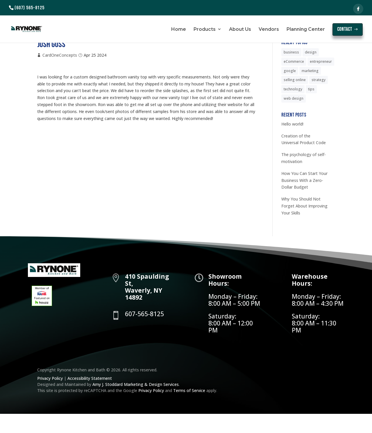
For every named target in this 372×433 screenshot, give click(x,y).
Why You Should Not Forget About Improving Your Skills (304, 225)
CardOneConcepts (59, 74)
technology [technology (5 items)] (293, 108)
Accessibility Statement (89, 397)
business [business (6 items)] (291, 71)
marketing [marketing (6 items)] (310, 89)
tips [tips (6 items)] (311, 108)
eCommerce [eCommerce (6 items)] (294, 80)
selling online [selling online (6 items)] (295, 98)
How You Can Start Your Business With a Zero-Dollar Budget (304, 199)
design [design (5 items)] (310, 71)
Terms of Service (189, 409)
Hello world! (292, 143)
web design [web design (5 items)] (293, 117)
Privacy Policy (50, 397)
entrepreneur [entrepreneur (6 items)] (321, 80)
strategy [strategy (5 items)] (319, 98)
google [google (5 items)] (290, 89)
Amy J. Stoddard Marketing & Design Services (135, 403)
